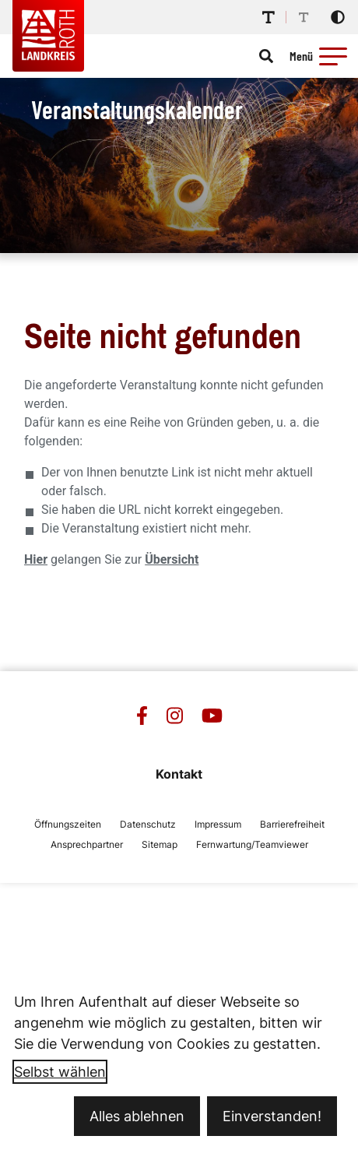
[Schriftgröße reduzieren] (303, 17)
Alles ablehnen (137, 1116)
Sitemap (159, 844)
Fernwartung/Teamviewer (252, 844)
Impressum (218, 824)
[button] (333, 56)
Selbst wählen (60, 1072)
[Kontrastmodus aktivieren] (338, 17)
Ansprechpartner (87, 844)
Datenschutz (148, 824)
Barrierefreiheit (292, 824)
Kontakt (179, 774)
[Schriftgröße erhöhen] (268, 17)
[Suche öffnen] (266, 56)
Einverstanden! (272, 1116)
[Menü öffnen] (321, 56)
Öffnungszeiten (67, 824)
